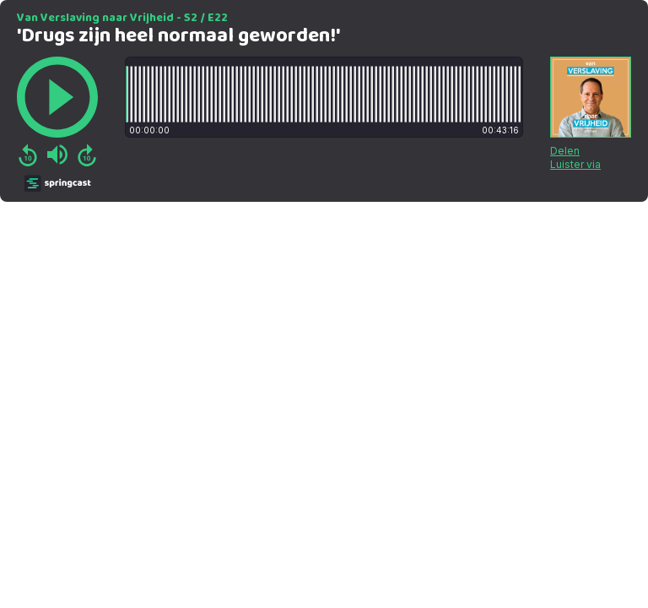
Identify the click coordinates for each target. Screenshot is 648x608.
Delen (565, 150)
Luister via (575, 164)
